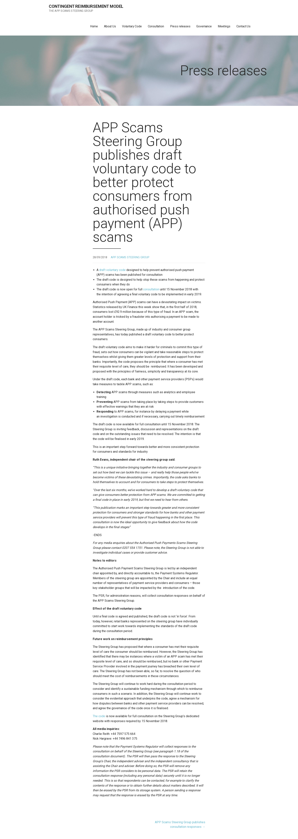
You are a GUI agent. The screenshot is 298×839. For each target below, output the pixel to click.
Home (94, 26)
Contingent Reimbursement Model (86, 6)
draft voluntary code (112, 270)
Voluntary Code (132, 26)
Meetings (224, 26)
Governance (204, 26)
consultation (151, 289)
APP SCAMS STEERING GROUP (130, 257)
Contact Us (243, 26)
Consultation (156, 26)
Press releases (180, 26)
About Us (110, 26)
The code (99, 716)
